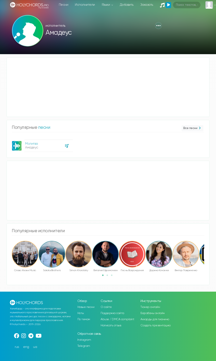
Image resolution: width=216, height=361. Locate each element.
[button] (158, 25)
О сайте (106, 307)
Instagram (84, 339)
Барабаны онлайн (152, 313)
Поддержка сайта (112, 313)
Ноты (80, 313)
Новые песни (85, 307)
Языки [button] (106, 4)
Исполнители (85, 4)
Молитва (31, 143)
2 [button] (109, 277)
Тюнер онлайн (150, 307)
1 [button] (104, 277)
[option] (42, 144)
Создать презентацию (155, 325)
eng (26, 347)
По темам (83, 319)
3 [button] (113, 277)
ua (35, 347)
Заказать (146, 4)
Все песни (192, 128)
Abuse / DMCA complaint (117, 319)
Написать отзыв (111, 325)
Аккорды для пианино (154, 319)
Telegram (83, 346)
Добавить (127, 4)
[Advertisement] (108, 87)
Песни (63, 4)
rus (17, 347)
